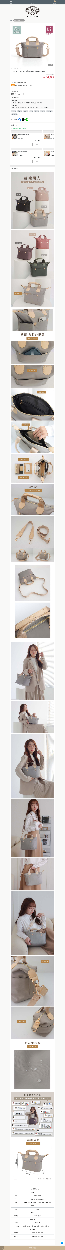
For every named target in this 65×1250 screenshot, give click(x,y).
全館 (13, 85)
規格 (13, 94)
